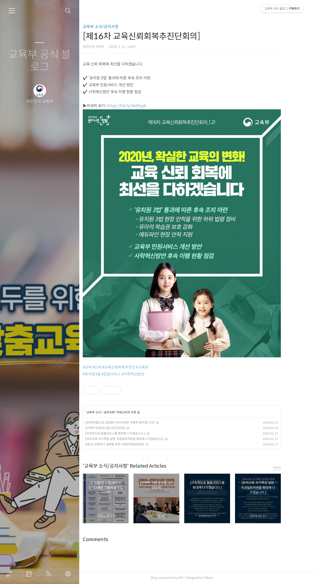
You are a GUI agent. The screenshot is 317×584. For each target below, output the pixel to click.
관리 (69, 574)
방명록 (30, 574)
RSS (49, 574)
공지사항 (122, 412)
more (290, 467)
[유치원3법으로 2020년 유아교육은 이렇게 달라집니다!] (133, 422)
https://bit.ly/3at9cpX (139, 105)
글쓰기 (10, 574)
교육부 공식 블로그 (39, 61)
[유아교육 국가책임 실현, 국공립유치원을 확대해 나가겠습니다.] (137, 439)
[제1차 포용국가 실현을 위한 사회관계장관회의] (128, 444)
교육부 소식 (107, 412)
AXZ (194, 578)
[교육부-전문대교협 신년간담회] (118, 428)
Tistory (221, 578)
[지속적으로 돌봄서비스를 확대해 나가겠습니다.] (128, 433)
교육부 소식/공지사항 (114, 26)
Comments (108, 539)
